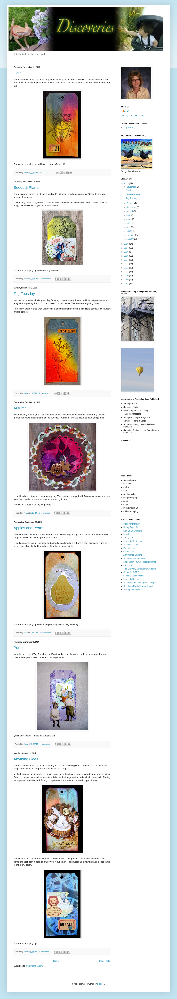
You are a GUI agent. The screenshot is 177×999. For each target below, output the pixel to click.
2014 (126, 260)
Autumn (20, 408)
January (130, 239)
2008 (126, 283)
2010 (126, 275)
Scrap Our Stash (131, 544)
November (131, 187)
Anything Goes (26, 759)
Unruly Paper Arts (131, 527)
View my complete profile (132, 115)
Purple (19, 648)
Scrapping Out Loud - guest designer (140, 582)
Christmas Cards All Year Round (137, 586)
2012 (126, 268)
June (128, 219)
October (130, 203)
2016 (126, 252)
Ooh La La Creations (132, 531)
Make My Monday (131, 524)
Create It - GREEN (131, 572)
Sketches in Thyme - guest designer (139, 562)
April (128, 227)
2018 (126, 244)
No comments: (46, 173)
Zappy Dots (128, 537)
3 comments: (45, 279)
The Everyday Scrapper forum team (139, 569)
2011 (126, 272)
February (130, 235)
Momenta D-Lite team (133, 541)
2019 (126, 183)
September (131, 207)
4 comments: (45, 633)
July (128, 215)
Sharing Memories (131, 589)
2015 (126, 256)
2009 (126, 279)
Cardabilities (129, 551)
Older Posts (104, 961)
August (129, 211)
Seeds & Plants (26, 187)
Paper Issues (129, 548)
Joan (126, 111)
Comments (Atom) (34, 966)
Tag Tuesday (24, 294)
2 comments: (44, 393)
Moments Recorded (132, 579)
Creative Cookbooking (133, 576)
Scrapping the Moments (134, 558)
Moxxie (126, 534)
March (129, 231)
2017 (126, 248)
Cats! (18, 73)
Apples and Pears (28, 528)
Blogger (100, 984)
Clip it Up (127, 565)
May (128, 223)
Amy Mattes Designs (132, 555)
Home (56, 961)
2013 (126, 264)
